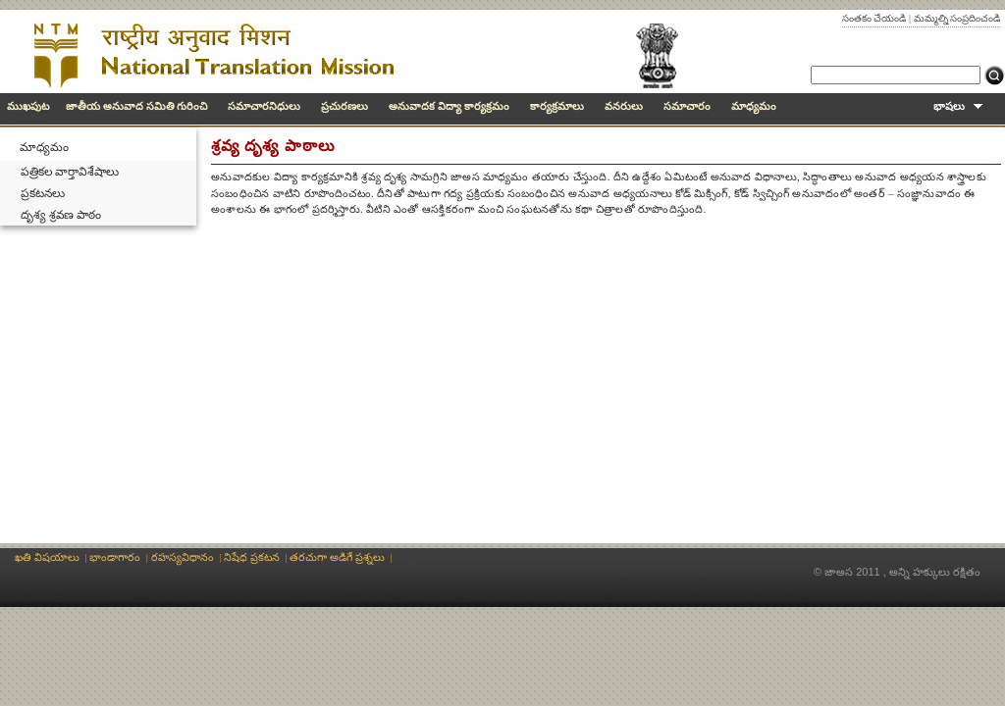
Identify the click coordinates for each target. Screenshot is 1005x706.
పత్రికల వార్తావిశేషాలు (70, 171)
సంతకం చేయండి (874, 18)
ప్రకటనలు (42, 193)
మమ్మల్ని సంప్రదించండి (957, 18)
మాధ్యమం (753, 106)
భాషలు (957, 106)
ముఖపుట (28, 106)
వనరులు (624, 106)
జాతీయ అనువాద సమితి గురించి (136, 106)
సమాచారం (687, 106)
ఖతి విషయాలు (47, 557)
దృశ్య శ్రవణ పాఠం (61, 215)
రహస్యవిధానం (182, 557)
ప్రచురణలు (344, 106)
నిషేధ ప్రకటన (252, 557)
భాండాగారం (114, 557)
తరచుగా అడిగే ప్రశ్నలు (337, 557)
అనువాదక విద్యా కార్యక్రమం (449, 106)
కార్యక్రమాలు (557, 106)
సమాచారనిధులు (264, 106)
